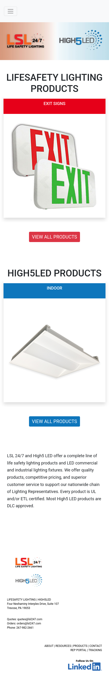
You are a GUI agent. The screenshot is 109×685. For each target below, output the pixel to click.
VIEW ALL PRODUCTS (54, 237)
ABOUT (48, 646)
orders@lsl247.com (29, 623)
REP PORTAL (78, 650)
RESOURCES (63, 646)
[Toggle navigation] (10, 11)
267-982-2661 (25, 627)
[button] (2, 159)
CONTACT (95, 646)
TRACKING (95, 650)
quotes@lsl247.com (29, 619)
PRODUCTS (80, 646)
